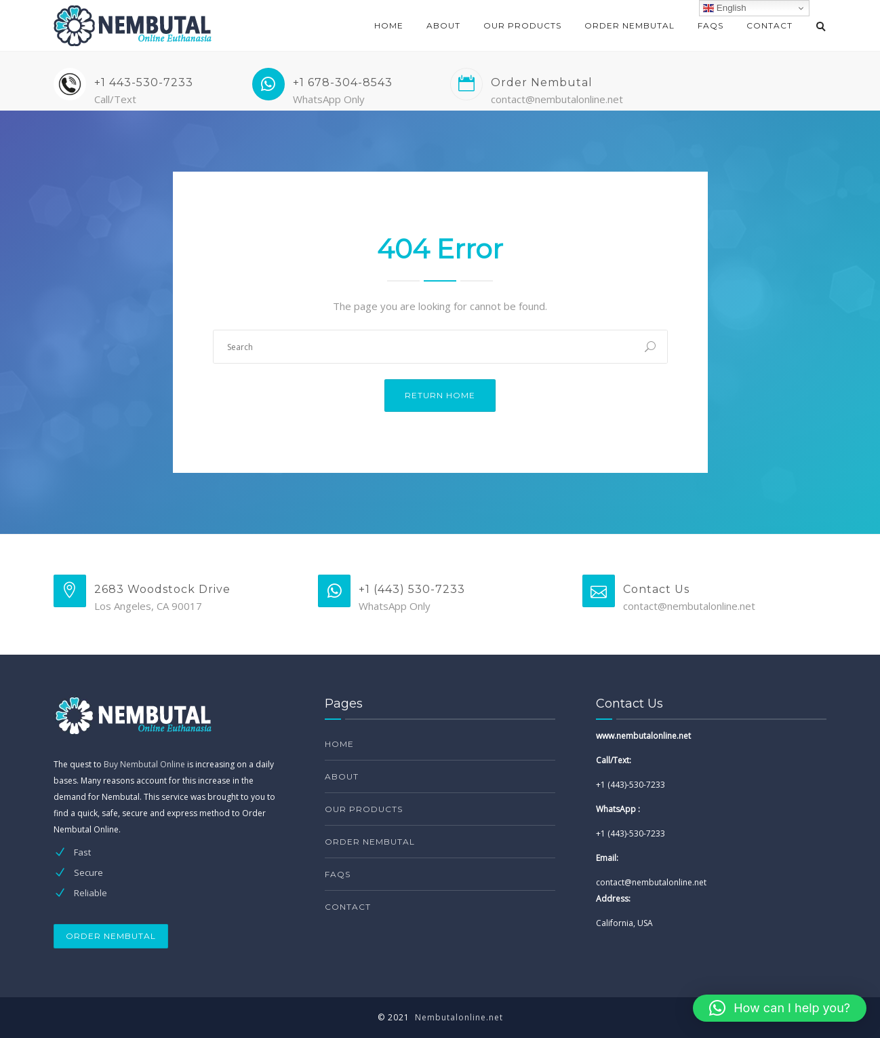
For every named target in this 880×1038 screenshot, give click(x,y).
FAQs (710, 25)
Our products (522, 25)
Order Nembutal (629, 25)
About (443, 25)
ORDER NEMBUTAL (111, 936)
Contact (769, 25)
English (724, 8)
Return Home (440, 395)
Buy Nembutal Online (144, 764)
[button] (779, 1008)
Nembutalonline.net (459, 1017)
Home (388, 25)
